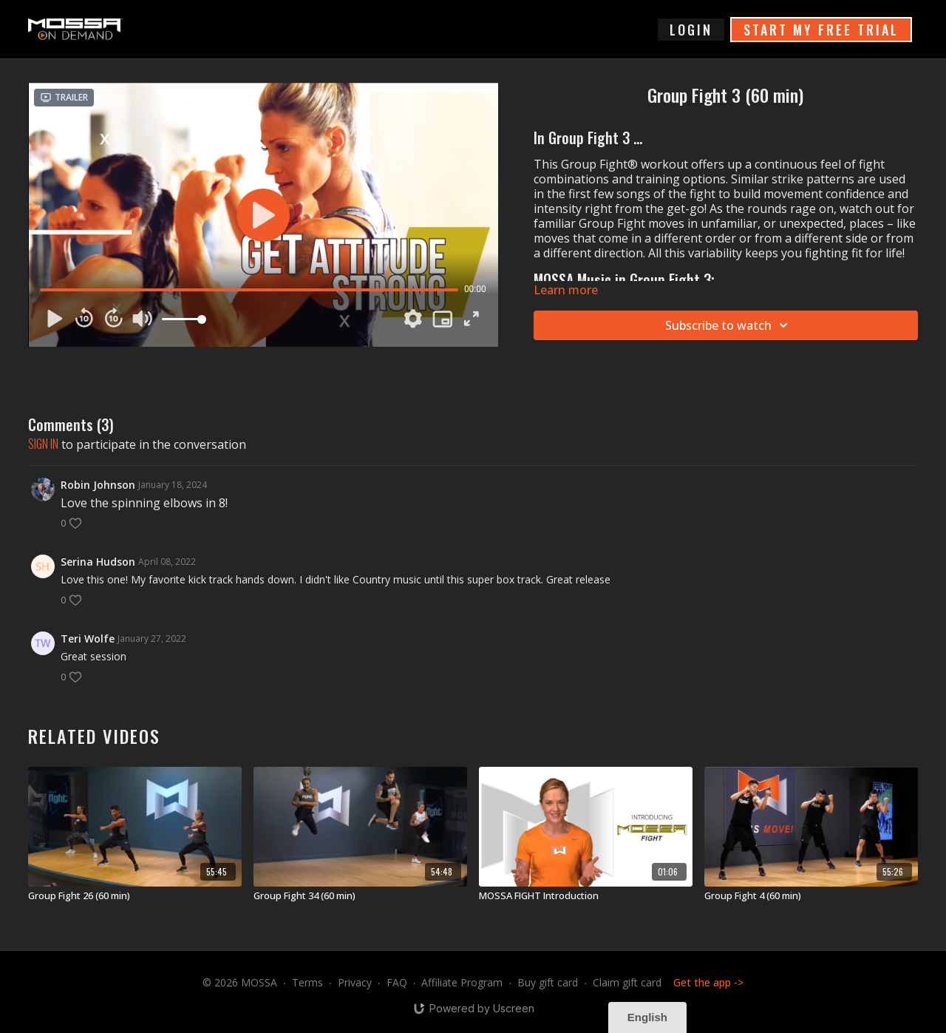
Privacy (355, 982)
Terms (307, 982)
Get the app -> (708, 982)
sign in (43, 444)
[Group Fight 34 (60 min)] (360, 896)
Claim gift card (627, 982)
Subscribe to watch (728, 325)
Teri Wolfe (88, 638)
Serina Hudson (98, 562)
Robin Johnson (98, 485)
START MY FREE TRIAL (821, 29)
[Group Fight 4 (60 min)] (811, 896)
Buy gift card (547, 982)
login (691, 29)
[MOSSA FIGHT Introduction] (586, 896)
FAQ (397, 982)
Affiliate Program (462, 982)
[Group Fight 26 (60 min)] (135, 896)
